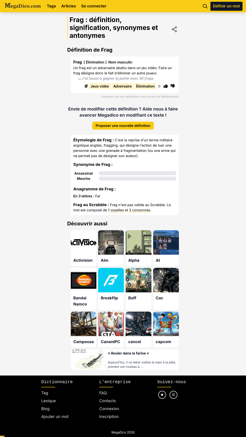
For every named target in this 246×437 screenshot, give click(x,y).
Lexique (48, 395)
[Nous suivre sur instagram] (173, 389)
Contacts (107, 395)
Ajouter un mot (55, 411)
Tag (44, 387)
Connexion (109, 403)
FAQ (103, 387)
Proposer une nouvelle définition (123, 122)
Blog (45, 403)
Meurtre (83, 175)
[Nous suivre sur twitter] (162, 389)
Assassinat (83, 170)
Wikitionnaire (170, 96)
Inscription (109, 411)
